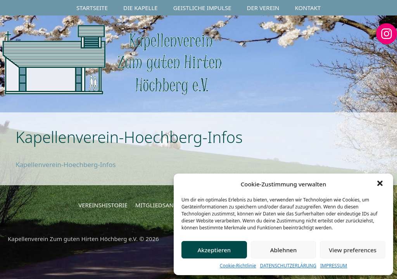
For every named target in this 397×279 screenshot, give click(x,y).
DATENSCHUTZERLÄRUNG (288, 265)
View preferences (352, 250)
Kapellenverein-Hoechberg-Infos (66, 164)
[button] (380, 184)
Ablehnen (283, 250)
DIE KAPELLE (140, 8)
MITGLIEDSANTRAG (161, 205)
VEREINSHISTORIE (103, 205)
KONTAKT (308, 8)
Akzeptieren (214, 250)
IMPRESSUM (333, 265)
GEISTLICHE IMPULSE (202, 8)
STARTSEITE (92, 8)
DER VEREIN (263, 8)
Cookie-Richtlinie (238, 265)
